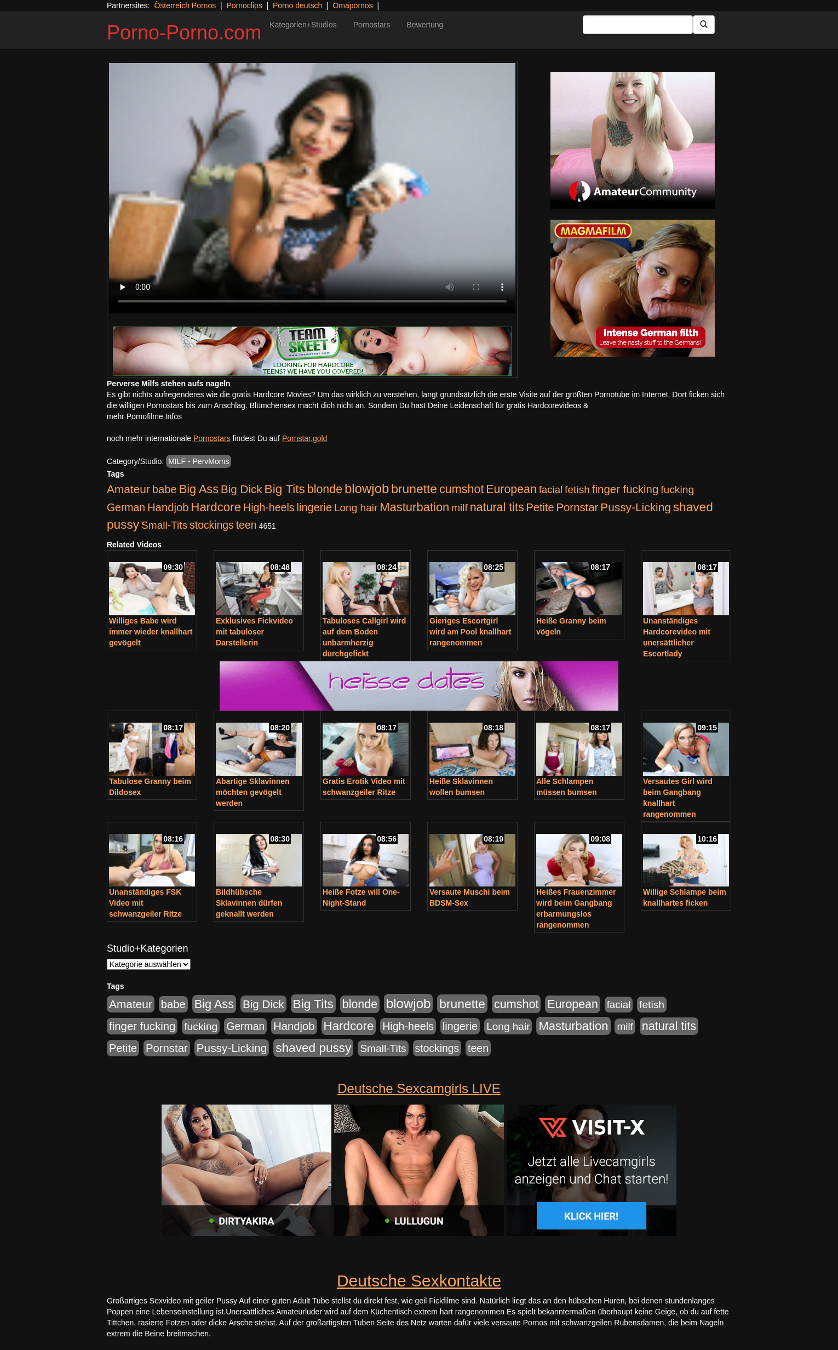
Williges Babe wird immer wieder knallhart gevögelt (151, 631)
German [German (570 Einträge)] (126, 507)
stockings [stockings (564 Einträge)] (212, 525)
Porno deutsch (297, 5)
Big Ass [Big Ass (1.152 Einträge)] (199, 489)
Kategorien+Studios (303, 24)
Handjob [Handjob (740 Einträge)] (167, 507)
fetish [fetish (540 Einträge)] (577, 489)
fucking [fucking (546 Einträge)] (677, 489)
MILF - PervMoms (198, 461)
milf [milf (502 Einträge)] (459, 507)
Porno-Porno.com (184, 32)
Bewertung (424, 24)
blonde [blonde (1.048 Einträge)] (324, 489)
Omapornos (352, 5)
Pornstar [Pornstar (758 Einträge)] (577, 507)
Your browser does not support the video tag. (312, 188)
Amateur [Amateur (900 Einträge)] (128, 489)
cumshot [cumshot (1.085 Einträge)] (461, 489)
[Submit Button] (704, 24)
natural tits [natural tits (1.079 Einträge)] (497, 507)
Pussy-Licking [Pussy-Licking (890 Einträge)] (635, 507)
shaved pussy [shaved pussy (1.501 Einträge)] (313, 1048)
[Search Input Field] (638, 24)
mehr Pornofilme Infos (144, 416)
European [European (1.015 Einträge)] (511, 489)
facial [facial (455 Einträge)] (551, 489)
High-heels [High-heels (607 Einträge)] (269, 507)
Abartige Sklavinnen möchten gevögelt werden (253, 792)
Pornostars (372, 24)
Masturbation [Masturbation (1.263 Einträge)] (414, 507)
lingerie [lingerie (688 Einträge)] (314, 507)
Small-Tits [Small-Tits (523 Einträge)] (164, 525)
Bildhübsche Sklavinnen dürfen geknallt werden (249, 903)
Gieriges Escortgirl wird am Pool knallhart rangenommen (470, 631)
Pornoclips (244, 5)
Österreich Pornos (185, 5)
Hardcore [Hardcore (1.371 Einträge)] (216, 507)
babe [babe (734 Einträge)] (164, 489)
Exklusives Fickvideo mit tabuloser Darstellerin (254, 631)
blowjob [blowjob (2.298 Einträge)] (367, 488)
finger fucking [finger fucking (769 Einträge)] (625, 489)
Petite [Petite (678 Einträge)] (540, 507)
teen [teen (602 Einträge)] (246, 525)
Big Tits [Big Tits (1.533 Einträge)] (285, 489)
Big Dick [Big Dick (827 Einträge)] (241, 489)
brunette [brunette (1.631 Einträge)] (414, 489)
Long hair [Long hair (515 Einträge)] (355, 507)
